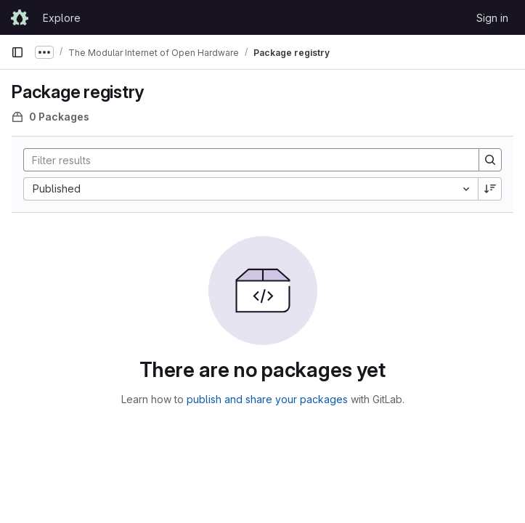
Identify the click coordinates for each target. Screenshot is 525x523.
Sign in (492, 18)
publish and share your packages (267, 399)
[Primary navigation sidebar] (17, 52)
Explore (62, 18)
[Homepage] (19, 17)
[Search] (244, 160)
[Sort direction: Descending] (490, 188)
